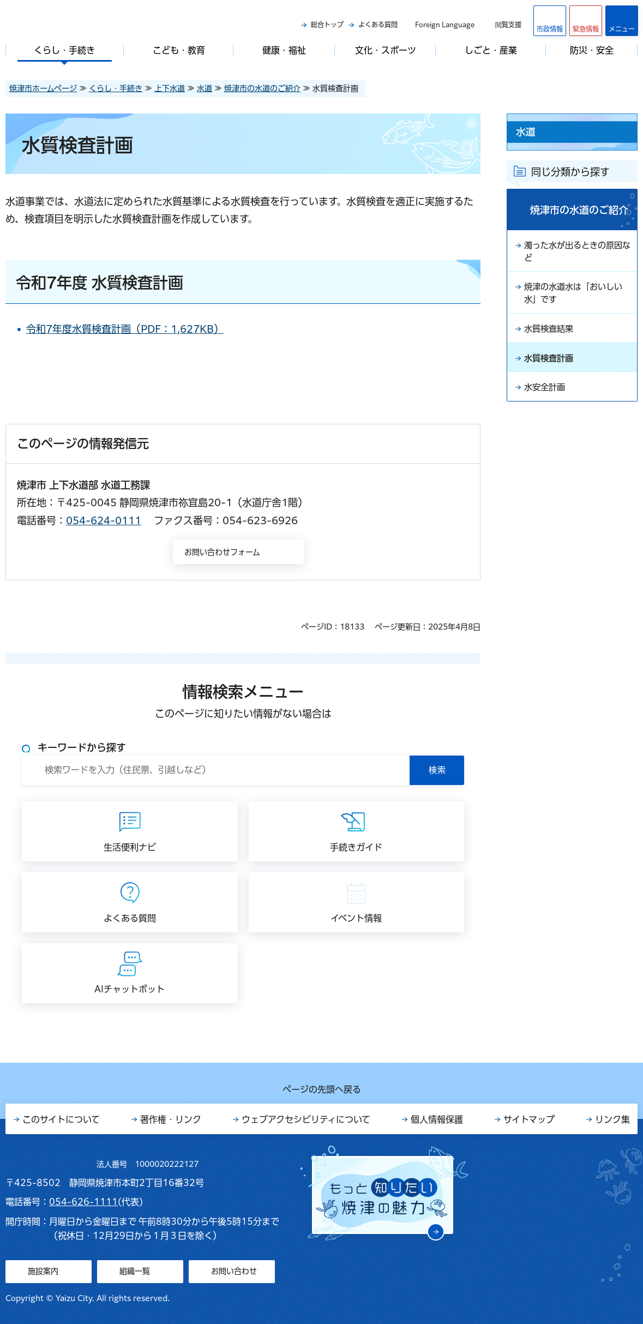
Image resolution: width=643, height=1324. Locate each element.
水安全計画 (546, 392)
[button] (585, 20)
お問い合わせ (234, 1271)
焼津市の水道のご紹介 (262, 88)
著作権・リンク (170, 1119)
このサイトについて (61, 1119)
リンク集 (612, 1119)
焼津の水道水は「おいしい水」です (576, 296)
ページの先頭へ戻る (322, 1089)
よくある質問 (378, 24)
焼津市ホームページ (43, 88)
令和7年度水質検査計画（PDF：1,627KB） (134, 329)
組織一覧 (134, 1271)
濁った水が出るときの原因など (576, 252)
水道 (204, 88)
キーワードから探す (82, 747)
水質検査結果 (550, 332)
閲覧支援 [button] (508, 24)
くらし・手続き (115, 88)
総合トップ (327, 24)
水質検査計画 (550, 362)
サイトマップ (529, 1119)
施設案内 (43, 1271)
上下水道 (169, 88)
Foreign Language (444, 24)
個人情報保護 (437, 1119)
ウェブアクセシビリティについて (306, 1119)
